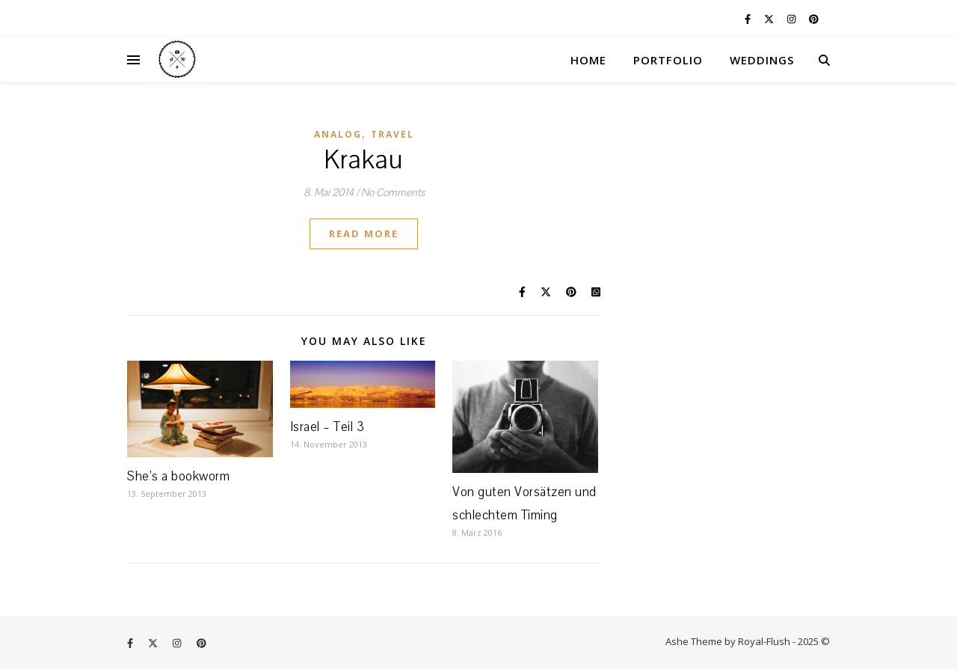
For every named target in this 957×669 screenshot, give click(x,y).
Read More (364, 233)
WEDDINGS (762, 59)
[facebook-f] (749, 18)
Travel (392, 134)
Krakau (363, 160)
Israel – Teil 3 (327, 427)
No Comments (393, 193)
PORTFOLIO (668, 59)
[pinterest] (814, 18)
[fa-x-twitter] (770, 18)
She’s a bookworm (178, 476)
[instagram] (792, 18)
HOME (588, 59)
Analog (338, 134)
